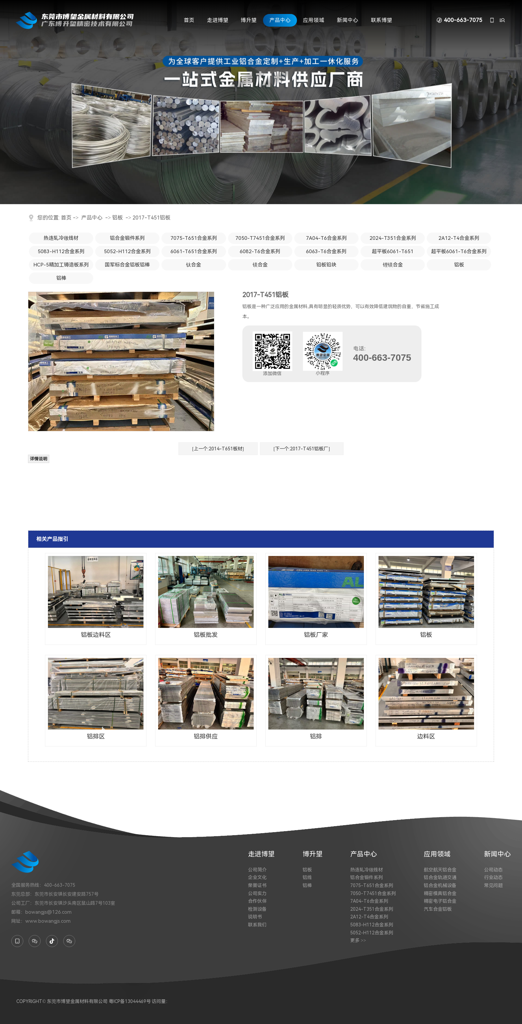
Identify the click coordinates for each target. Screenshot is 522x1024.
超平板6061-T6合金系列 (459, 252)
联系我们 (257, 924)
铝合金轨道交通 (440, 877)
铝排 (316, 736)
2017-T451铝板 (151, 218)
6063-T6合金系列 (326, 252)
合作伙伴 (257, 901)
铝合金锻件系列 (127, 238)
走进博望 (217, 20)
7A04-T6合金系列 (326, 238)
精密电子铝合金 (440, 901)
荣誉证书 (257, 885)
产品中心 (280, 20)
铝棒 (61, 278)
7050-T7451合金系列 (260, 238)
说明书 (255, 916)
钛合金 (193, 265)
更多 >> (358, 940)
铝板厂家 (316, 634)
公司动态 (493, 869)
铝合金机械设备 (440, 885)
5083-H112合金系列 (61, 252)
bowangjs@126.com (48, 912)
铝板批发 (206, 634)
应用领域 (313, 20)
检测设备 (257, 909)
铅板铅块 (326, 265)
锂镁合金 (393, 265)
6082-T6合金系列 (260, 252)
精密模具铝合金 (440, 893)
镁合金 (260, 265)
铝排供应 (206, 736)
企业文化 (257, 877)
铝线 (307, 877)
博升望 (249, 20)
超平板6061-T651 (392, 252)
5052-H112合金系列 (127, 252)
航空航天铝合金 (440, 869)
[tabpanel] (261, 102)
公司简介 (257, 869)
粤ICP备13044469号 (130, 1001)
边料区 (426, 736)
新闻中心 (347, 20)
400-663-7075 (463, 20)
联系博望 (381, 20)
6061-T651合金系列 (193, 252)
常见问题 (493, 885)
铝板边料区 (96, 634)
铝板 (117, 218)
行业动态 (493, 877)
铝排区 (96, 736)
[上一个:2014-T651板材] (218, 448)
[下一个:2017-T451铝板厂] (302, 448)
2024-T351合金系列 (393, 238)
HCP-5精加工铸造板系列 (61, 265)
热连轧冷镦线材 (61, 238)
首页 (189, 20)
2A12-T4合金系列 (458, 238)
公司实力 (257, 893)
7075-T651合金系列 (193, 238)
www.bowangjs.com (48, 921)
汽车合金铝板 (438, 909)
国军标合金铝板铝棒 (127, 265)
